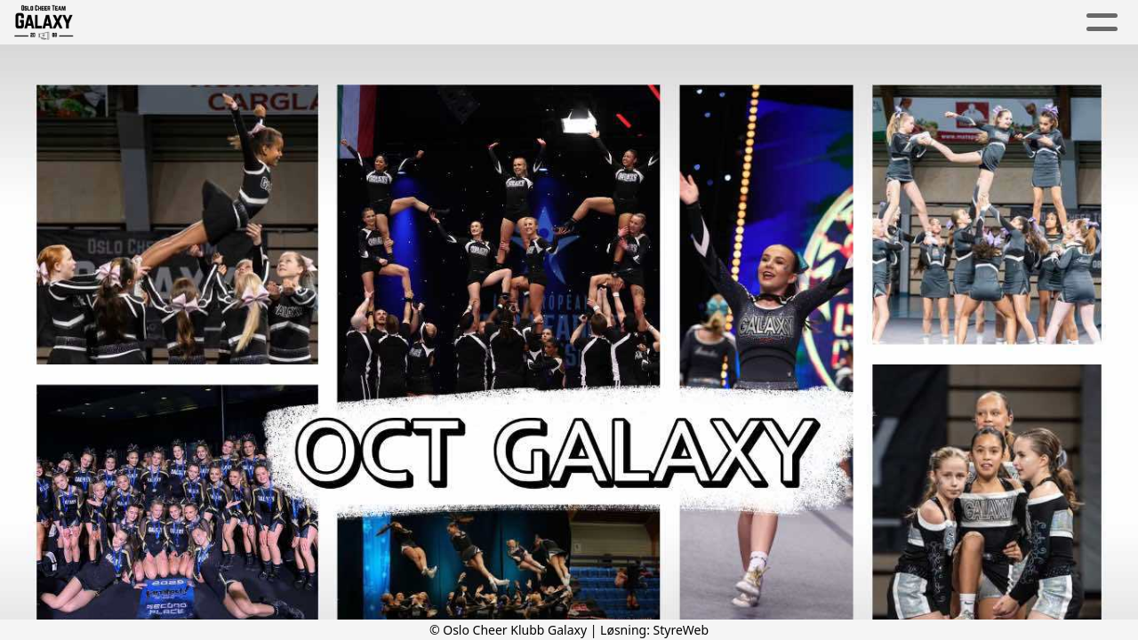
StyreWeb (681, 629)
